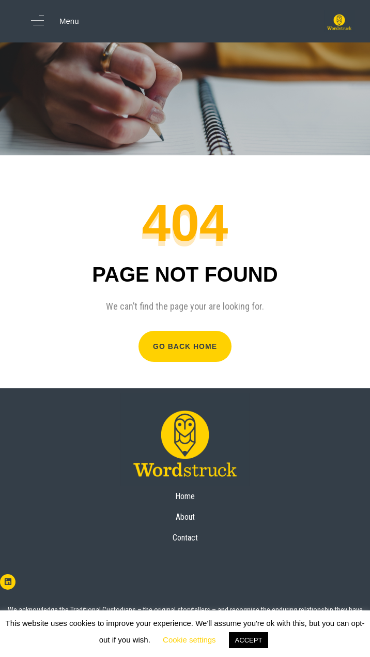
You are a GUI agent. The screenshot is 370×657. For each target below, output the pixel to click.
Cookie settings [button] (189, 639)
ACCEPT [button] (249, 640)
